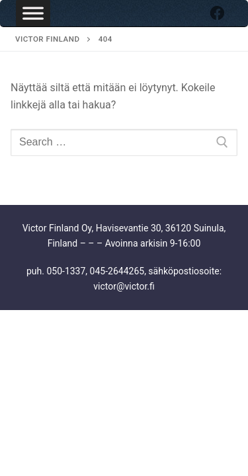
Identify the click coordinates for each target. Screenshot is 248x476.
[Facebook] (217, 13)
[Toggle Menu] (33, 12)
